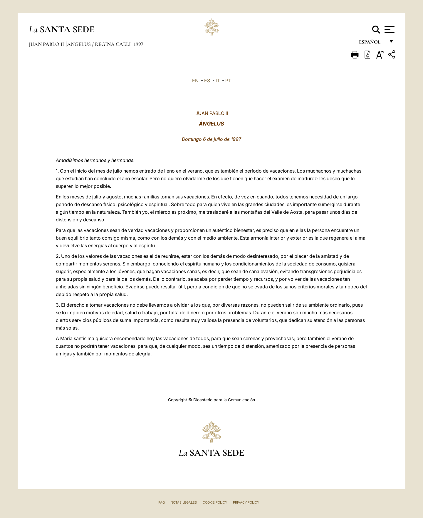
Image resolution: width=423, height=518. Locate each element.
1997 (138, 44)
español (372, 43)
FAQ (161, 502)
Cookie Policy (215, 502)
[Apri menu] (389, 29)
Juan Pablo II (47, 44)
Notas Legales (184, 502)
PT (228, 80)
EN (195, 80)
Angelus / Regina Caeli (99, 44)
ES (207, 80)
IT (218, 80)
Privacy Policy (246, 502)
